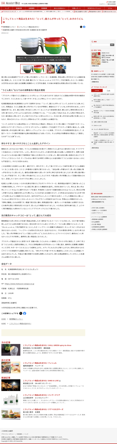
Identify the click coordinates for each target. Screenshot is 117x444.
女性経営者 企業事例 (98, 227)
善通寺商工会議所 (9, 30)
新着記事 (19, 8)
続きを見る (95, 148)
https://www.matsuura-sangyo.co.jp (19, 283)
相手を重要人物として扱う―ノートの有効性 (58, 11)
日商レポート (76, 8)
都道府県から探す (94, 11)
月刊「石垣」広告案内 (98, 208)
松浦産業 (33, 30)
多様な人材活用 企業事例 (99, 229)
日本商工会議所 (7, 431)
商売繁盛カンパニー (9, 27)
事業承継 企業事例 (97, 219)
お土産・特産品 (96, 224)
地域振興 (44, 8)
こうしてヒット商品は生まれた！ (29, 27)
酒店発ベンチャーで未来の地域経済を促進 (104, 111)
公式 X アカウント (97, 213)
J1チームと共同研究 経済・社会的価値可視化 (31, 11)
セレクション (94, 8)
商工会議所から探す (80, 11)
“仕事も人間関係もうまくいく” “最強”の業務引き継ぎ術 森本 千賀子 (104, 142)
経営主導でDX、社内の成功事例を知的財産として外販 (104, 117)
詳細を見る (95, 66)
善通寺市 (44, 30)
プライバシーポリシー (8, 434)
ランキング (8, 11)
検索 (112, 45)
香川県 (38, 30)
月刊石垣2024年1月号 (22, 30)
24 (97, 90)
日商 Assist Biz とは (109, 11)
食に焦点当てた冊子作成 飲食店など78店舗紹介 (104, 106)
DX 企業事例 (96, 222)
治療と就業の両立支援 (100, 122)
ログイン (103, 4)
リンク (26, 434)
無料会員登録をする (98, 202)
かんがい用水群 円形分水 (101, 129)
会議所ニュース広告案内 (99, 210)
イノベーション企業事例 (99, 217)
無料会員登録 (112, 4)
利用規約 (19, 434)
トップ (7, 8)
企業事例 (31, 8)
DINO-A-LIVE (98, 125)
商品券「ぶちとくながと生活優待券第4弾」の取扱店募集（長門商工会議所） (104, 134)
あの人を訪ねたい (59, 8)
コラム (110, 8)
